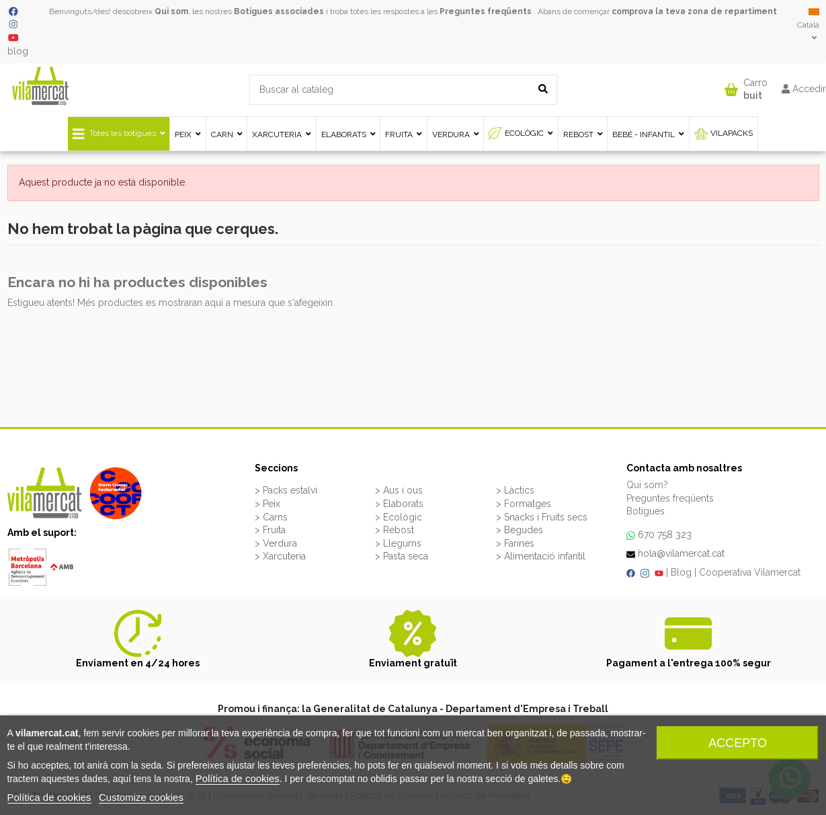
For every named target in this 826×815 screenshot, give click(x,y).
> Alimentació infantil (540, 556)
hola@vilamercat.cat (681, 553)
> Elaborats (399, 503)
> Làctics (515, 490)
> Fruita (270, 530)
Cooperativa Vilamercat (749, 572)
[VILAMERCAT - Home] (40, 85)
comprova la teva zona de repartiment (694, 11)
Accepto (737, 743)
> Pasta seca (401, 556)
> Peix (267, 503)
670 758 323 (665, 534)
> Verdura (276, 543)
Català (808, 24)
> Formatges (523, 503)
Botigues (645, 511)
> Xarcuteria (280, 556)
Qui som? (647, 484)
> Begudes (519, 530)
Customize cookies (141, 797)
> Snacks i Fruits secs (541, 517)
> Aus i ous (399, 490)
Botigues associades (279, 11)
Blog (681, 572)
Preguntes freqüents (486, 11)
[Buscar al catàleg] (543, 90)
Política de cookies (238, 778)
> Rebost (394, 530)
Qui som (171, 11)
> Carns (271, 517)
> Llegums (398, 543)
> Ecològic (398, 517)
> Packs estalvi (286, 490)
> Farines (515, 543)
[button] (746, 86)
